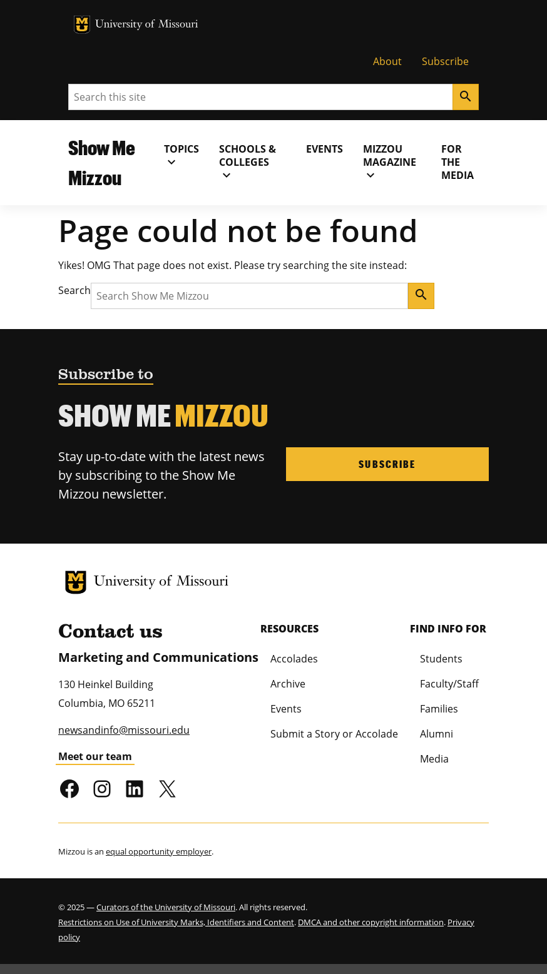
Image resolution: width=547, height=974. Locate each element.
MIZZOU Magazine (389, 162)
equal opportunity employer (159, 851)
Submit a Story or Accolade (334, 734)
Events (324, 149)
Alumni (436, 734)
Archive (287, 684)
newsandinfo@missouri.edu (124, 730)
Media (434, 759)
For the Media (457, 162)
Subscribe (445, 61)
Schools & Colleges (247, 162)
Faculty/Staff (449, 684)
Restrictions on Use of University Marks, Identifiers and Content (176, 922)
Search (74, 290)
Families (439, 709)
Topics (181, 156)
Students (441, 659)
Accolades (294, 659)
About (387, 61)
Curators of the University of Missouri (165, 907)
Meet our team (95, 756)
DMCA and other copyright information (371, 922)
